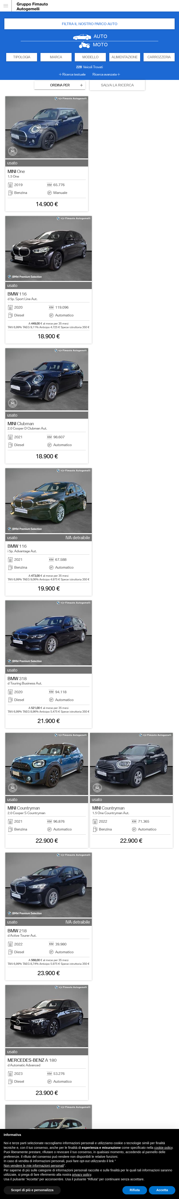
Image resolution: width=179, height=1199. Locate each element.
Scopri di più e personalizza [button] (32, 1190)
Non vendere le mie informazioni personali (34, 1165)
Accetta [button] (162, 1190)
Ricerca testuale (74, 74)
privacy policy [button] (81, 1174)
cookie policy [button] (163, 1147)
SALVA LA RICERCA (117, 85)
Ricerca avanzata (104, 74)
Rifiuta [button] (135, 1190)
